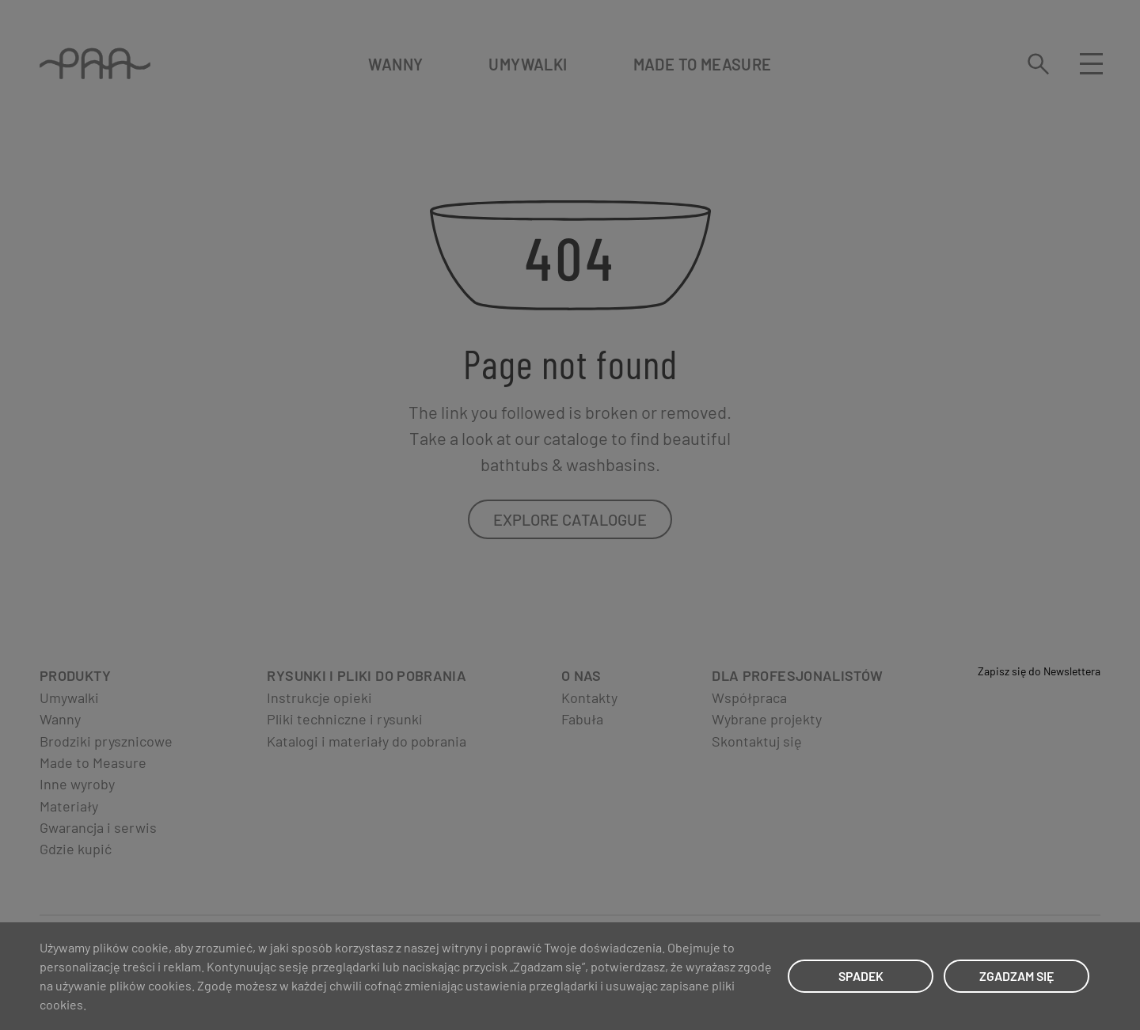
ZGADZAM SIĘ (1016, 975)
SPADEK (861, 975)
